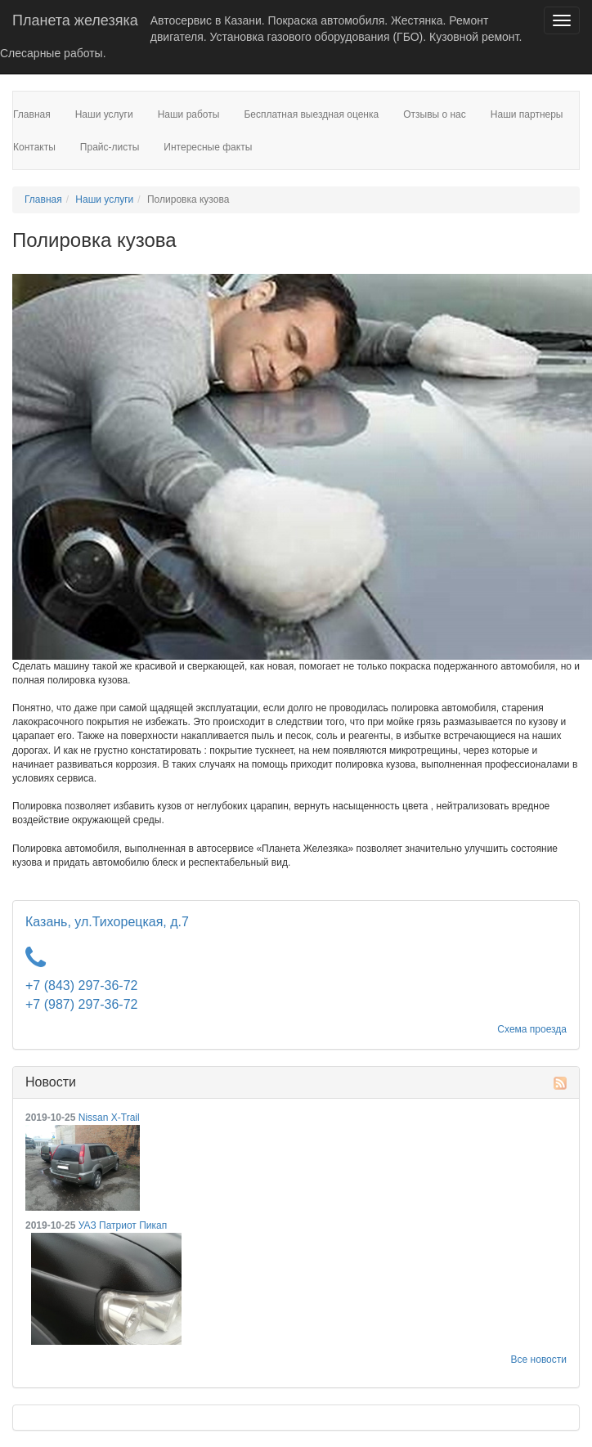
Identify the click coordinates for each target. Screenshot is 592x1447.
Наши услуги (104, 199)
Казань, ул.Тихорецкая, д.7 (107, 922)
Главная (43, 199)
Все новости (539, 1359)
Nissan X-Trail (109, 1117)
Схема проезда (532, 1029)
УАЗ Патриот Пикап (122, 1225)
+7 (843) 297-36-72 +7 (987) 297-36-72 (81, 995)
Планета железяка (75, 20)
